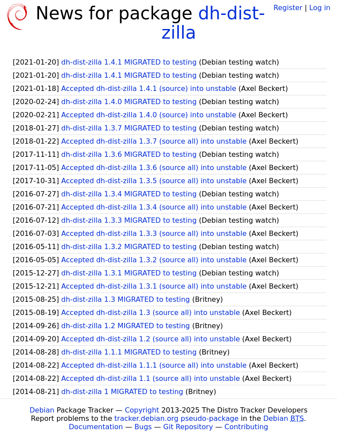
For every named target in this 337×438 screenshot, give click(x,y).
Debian (41, 410)
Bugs (143, 427)
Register (287, 8)
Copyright (142, 410)
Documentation (96, 427)
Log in (319, 8)
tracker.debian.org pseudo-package (177, 418)
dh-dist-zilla (213, 23)
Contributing (247, 427)
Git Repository (188, 427)
